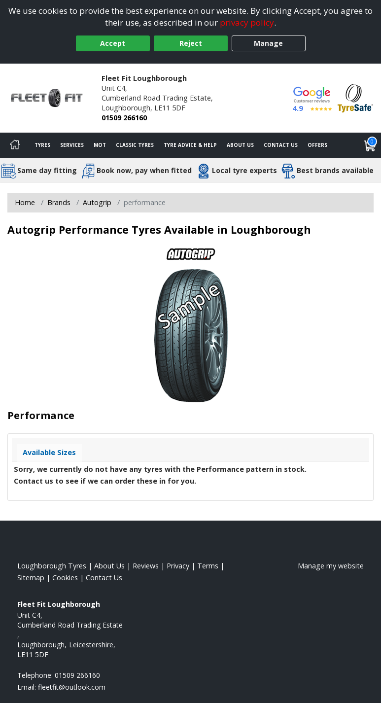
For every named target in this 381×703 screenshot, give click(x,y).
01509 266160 (124, 117)
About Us (240, 144)
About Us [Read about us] (109, 565)
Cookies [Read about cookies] (65, 577)
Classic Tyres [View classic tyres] (135, 144)
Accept (112, 43)
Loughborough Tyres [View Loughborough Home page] (51, 565)
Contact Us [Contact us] (281, 144)
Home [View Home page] (25, 202)
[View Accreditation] (355, 97)
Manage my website (331, 565)
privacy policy (247, 22)
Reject (190, 43)
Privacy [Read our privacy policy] (178, 565)
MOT (100, 144)
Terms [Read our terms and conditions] (207, 565)
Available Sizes (49, 452)
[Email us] (71, 687)
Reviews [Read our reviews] (146, 565)
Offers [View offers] (317, 144)
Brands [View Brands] (58, 202)
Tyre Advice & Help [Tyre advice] (190, 144)
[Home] (15, 145)
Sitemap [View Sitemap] (30, 577)
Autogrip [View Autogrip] (97, 202)
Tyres (42, 144)
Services (72, 144)
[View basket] (370, 145)
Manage (268, 43)
